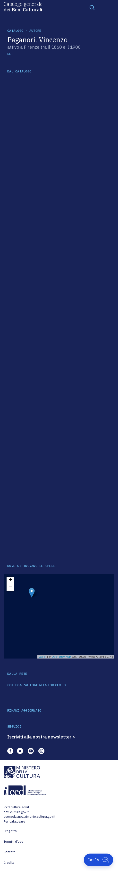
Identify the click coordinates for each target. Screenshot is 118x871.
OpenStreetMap (61, 656)
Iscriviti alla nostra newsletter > (41, 737)
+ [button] (10, 580)
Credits (9, 863)
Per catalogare (14, 821)
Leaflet (42, 656)
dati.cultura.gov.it (16, 812)
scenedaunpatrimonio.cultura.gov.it (29, 817)
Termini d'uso (13, 842)
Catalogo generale (23, 6)
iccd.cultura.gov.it (16, 807)
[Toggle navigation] (92, 7)
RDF (10, 54)
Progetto (10, 831)
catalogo (15, 31)
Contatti (10, 852)
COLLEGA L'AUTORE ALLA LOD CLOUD (36, 685)
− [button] (10, 587)
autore (35, 31)
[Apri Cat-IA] (98, 860)
